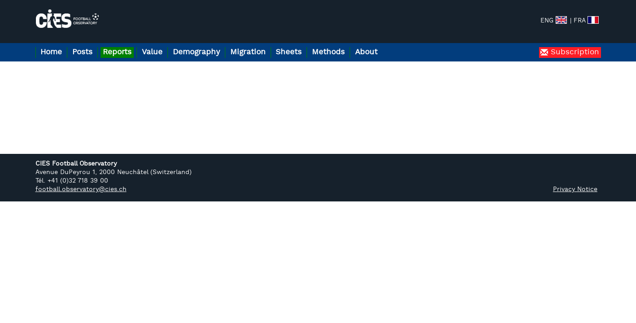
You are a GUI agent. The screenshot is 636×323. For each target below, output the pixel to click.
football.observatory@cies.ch (81, 181)
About (406, 44)
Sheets (319, 44)
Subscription (573, 44)
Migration (273, 44)
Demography (217, 44)
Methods (363, 44)
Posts (89, 44)
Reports (128, 44)
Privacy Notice (575, 181)
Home (54, 44)
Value (168, 44)
